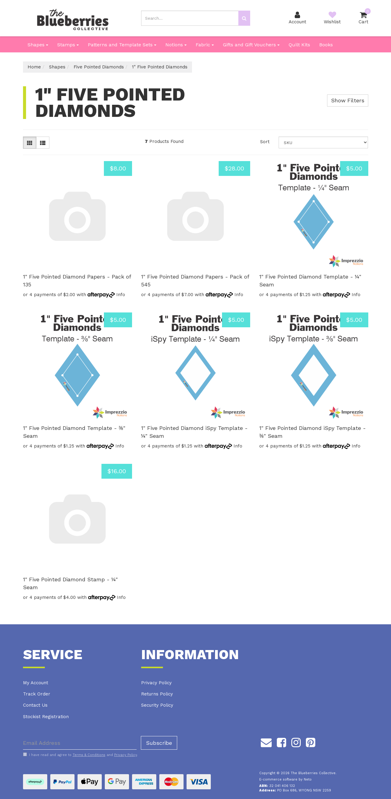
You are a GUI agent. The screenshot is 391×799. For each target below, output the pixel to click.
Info (120, 294)
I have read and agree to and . (80, 755)
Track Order (36, 694)
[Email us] (266, 741)
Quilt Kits (299, 45)
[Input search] (190, 18)
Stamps (68, 45)
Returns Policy (157, 694)
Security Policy (157, 705)
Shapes (38, 45)
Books (326, 45)
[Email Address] (80, 743)
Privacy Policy (156, 682)
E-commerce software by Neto (285, 779)
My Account (35, 682)
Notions (176, 45)
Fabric (205, 45)
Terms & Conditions (89, 755)
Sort (265, 141)
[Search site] (244, 18)
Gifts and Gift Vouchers (251, 45)
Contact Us (35, 705)
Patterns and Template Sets (122, 45)
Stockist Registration (46, 716)
